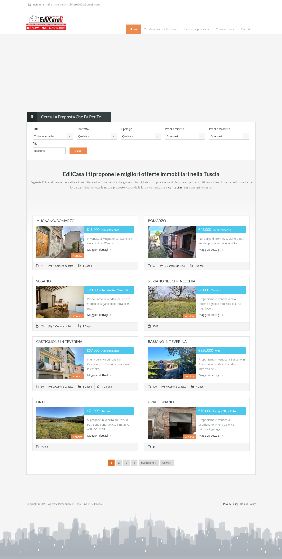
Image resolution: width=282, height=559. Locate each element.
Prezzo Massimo (219, 129)
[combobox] (53, 136)
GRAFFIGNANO (161, 402)
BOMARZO (157, 221)
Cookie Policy (248, 504)
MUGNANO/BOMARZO (55, 221)
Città (36, 129)
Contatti (246, 29)
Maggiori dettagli (99, 249)
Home (133, 29)
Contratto (83, 129)
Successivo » (148, 462)
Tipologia (126, 129)
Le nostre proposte (196, 29)
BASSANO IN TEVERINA (167, 341)
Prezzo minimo (174, 129)
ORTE (41, 402)
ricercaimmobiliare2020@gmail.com (77, 4)
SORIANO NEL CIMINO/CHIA (171, 281)
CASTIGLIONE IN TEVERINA (59, 341)
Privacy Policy (230, 504)
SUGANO (43, 281)
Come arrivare (225, 29)
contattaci (175, 187)
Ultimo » (167, 462)
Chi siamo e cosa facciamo (161, 29)
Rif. (35, 143)
